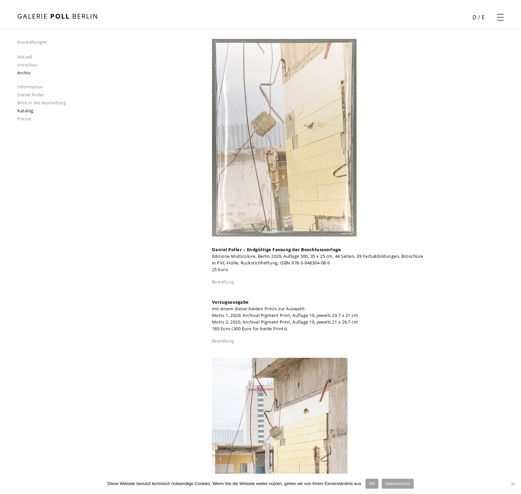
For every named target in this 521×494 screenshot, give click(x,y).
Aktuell (24, 57)
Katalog (25, 111)
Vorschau (27, 65)
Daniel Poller (30, 95)
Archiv (24, 73)
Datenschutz (397, 483)
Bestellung (223, 282)
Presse (24, 119)
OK (372, 483)
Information (30, 87)
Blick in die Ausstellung (41, 103)
